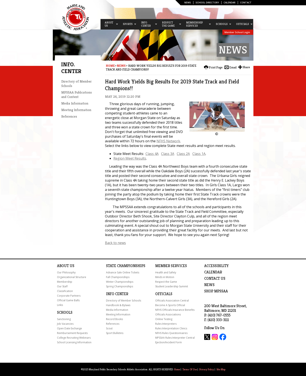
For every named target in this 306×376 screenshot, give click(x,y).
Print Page (216, 67)
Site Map (220, 369)
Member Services (171, 265)
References (69, 116)
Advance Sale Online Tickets (122, 272)
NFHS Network (168, 141)
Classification (65, 291)
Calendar (229, 2)
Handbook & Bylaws (118, 305)
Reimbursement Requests (72, 333)
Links (60, 305)
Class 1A (198, 153)
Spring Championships (119, 286)
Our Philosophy (66, 272)
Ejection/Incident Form (168, 342)
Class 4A (152, 153)
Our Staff (62, 286)
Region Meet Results (129, 158)
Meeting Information (76, 110)
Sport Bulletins (114, 333)
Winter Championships (119, 282)
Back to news (115, 242)
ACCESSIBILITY (216, 265)
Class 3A (167, 153)
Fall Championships (117, 277)
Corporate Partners (68, 295)
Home (110, 66)
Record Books (114, 319)
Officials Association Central (172, 300)
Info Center (117, 294)
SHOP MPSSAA (216, 291)
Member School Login (237, 32)
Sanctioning (64, 319)
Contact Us (214, 278)
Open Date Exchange (69, 328)
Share (246, 67)
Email (233, 67)
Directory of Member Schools (123, 300)
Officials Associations (168, 314)
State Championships (125, 265)
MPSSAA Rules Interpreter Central (175, 337)
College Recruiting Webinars (74, 337)
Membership (64, 282)
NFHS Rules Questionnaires (171, 333)
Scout (109, 328)
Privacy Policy (206, 369)
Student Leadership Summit (171, 286)
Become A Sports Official (170, 305)
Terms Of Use (189, 369)
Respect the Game (166, 282)
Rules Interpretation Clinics (171, 328)
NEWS (209, 284)
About (63, 265)
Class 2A (183, 153)
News (187, 2)
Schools (64, 312)
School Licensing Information (74, 342)
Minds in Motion (164, 277)
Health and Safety (165, 272)
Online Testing (163, 319)
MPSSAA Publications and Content (76, 94)
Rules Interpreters (166, 324)
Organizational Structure (71, 277)
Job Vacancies (65, 324)
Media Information (74, 103)
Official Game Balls (68, 300)
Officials (163, 294)
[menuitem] (110, 24)
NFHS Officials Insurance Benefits (174, 310)
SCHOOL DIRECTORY (207, 2)
